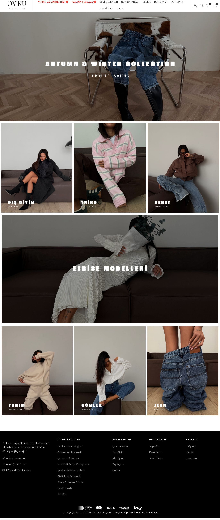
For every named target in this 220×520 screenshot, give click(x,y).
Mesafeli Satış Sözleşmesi (73, 466)
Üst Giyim (118, 454)
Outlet (116, 472)
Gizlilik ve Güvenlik (69, 478)
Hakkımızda (64, 490)
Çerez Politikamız (68, 460)
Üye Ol (190, 454)
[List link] (27, 466)
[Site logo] (16, 6)
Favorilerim (156, 454)
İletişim (62, 496)
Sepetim (154, 448)
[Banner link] (110, 69)
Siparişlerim (156, 460)
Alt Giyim (118, 460)
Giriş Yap (191, 448)
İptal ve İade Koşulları (70, 472)
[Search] (201, 6)
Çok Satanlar (120, 448)
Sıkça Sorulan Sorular (71, 484)
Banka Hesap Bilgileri (70, 448)
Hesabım (191, 460)
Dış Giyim (118, 466)
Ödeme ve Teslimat (69, 454)
